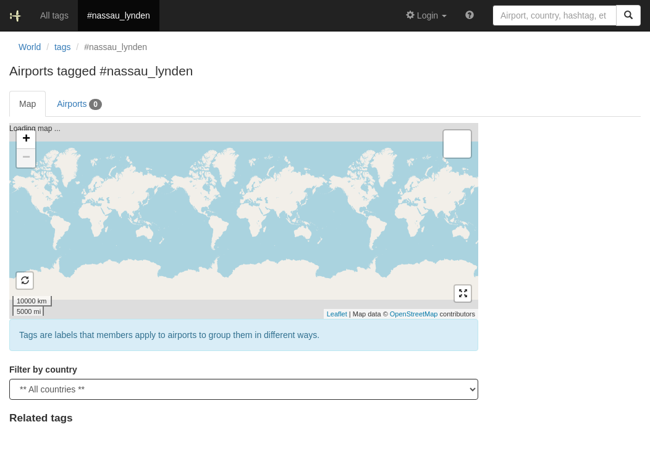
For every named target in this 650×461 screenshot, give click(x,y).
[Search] (628, 15)
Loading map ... (242, 220)
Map (27, 104)
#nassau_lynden (118, 15)
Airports (79, 104)
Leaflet (337, 314)
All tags (54, 15)
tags (62, 47)
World (30, 47)
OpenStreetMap (414, 314)
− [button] (26, 158)
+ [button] (26, 139)
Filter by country (43, 369)
